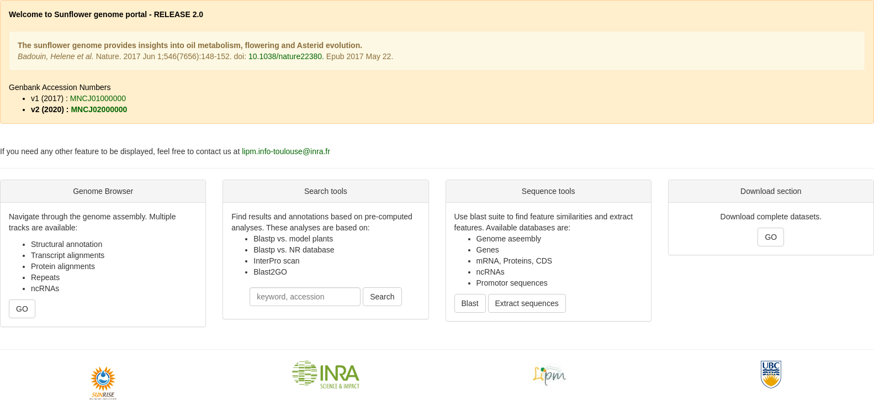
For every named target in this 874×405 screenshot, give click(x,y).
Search (382, 296)
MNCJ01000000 (98, 98)
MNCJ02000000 (99, 109)
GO (22, 308)
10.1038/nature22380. (286, 56)
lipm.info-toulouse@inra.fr (286, 151)
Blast (470, 303)
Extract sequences (527, 303)
